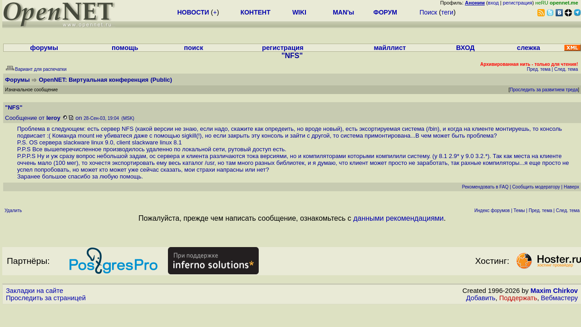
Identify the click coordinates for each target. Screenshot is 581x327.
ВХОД (465, 47)
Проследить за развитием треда (544, 89)
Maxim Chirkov (554, 290)
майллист (390, 47)
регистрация (517, 2)
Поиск (428, 12)
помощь (125, 47)
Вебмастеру (559, 298)
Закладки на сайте (34, 290)
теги (447, 12)
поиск (193, 47)
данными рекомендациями (398, 218)
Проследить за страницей (46, 298)
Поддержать (518, 298)
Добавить (481, 298)
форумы (44, 47)
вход (493, 2)
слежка (528, 47)
